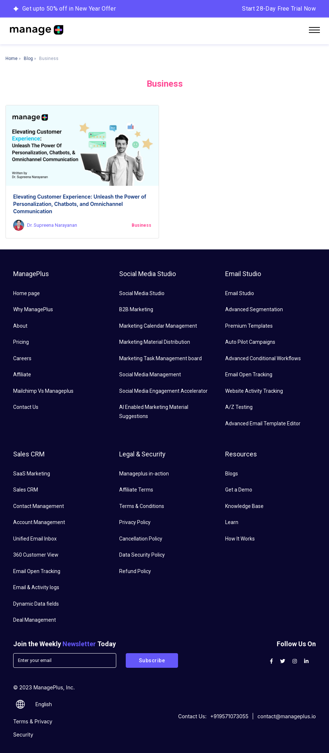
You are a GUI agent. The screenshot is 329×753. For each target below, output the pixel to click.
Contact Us (25, 407)
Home (11, 58)
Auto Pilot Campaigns (250, 342)
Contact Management (38, 506)
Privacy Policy (135, 522)
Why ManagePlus (33, 309)
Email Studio (239, 293)
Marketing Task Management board (160, 358)
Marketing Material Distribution (154, 342)
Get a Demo (238, 490)
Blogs (231, 474)
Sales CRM (25, 490)
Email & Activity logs (36, 587)
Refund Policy (135, 571)
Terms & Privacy (32, 721)
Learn (231, 522)
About (20, 326)
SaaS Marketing (31, 474)
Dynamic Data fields (36, 604)
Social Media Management (150, 374)
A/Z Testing (239, 407)
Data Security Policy (142, 555)
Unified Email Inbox (35, 539)
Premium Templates (249, 326)
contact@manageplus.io (286, 716)
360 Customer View (35, 555)
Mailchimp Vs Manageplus (43, 391)
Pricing (21, 342)
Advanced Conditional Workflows (263, 358)
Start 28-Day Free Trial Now (279, 8)
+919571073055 (229, 716)
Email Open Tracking (248, 374)
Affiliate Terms (136, 490)
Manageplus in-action (144, 474)
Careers (22, 358)
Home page (26, 293)
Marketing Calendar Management (158, 326)
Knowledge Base (244, 506)
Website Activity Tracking (254, 391)
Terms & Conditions (141, 506)
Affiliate (22, 374)
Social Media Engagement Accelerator (163, 391)
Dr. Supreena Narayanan (52, 225)
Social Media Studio (141, 293)
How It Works (240, 539)
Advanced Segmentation (254, 309)
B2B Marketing (136, 309)
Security (23, 734)
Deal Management (34, 620)
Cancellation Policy (140, 539)
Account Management (39, 522)
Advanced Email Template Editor (262, 423)
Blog (28, 58)
